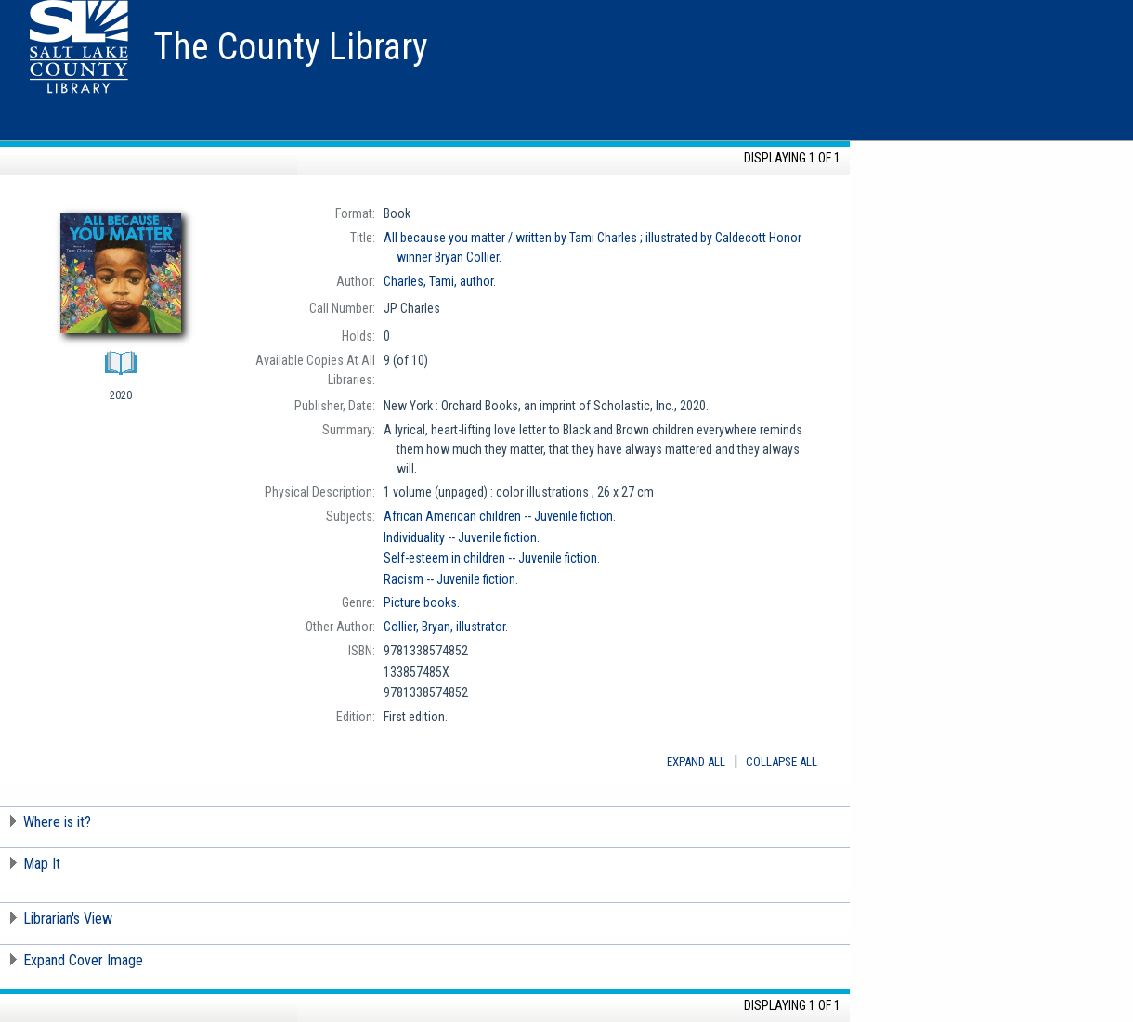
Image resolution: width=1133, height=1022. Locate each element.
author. (440, 281)
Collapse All (781, 762)
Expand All (696, 762)
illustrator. (446, 626)
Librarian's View (67, 918)
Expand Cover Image (83, 960)
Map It (41, 864)
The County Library (290, 47)
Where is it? (57, 822)
